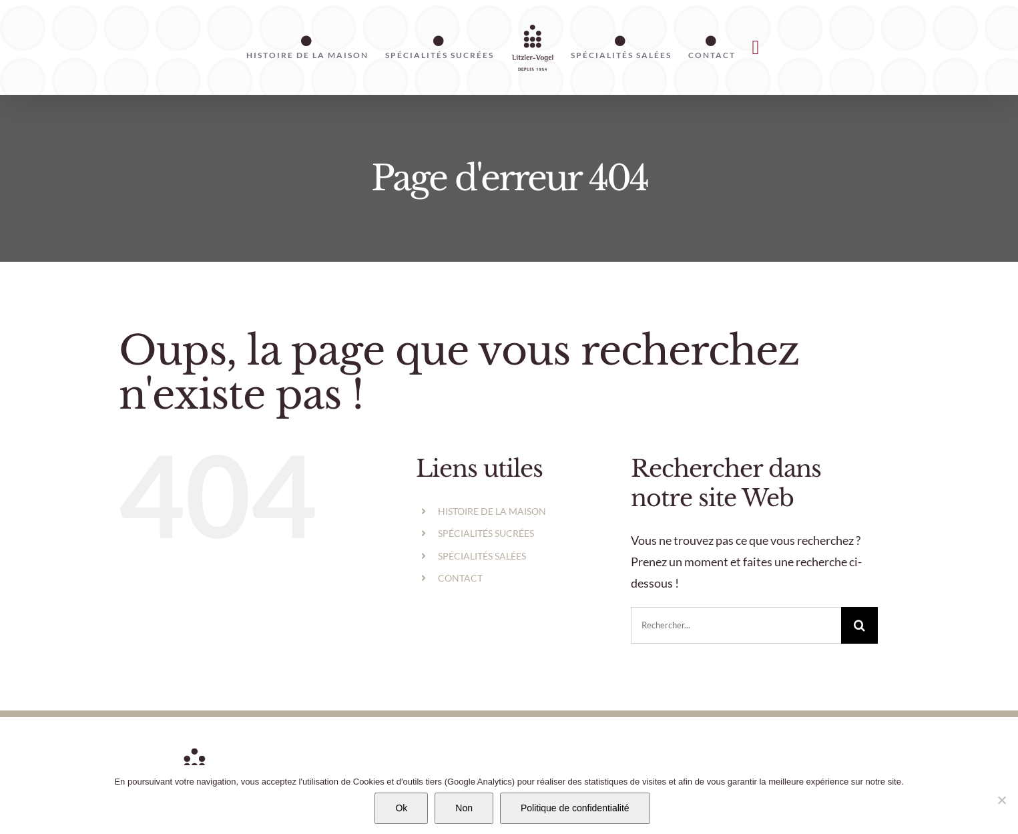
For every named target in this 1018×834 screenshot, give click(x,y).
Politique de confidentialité (575, 808)
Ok (401, 808)
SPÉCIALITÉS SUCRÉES (486, 533)
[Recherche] (859, 625)
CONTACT (460, 578)
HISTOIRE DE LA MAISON (492, 511)
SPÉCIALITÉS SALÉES (482, 556)
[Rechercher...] (736, 625)
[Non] (1001, 800)
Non (464, 808)
